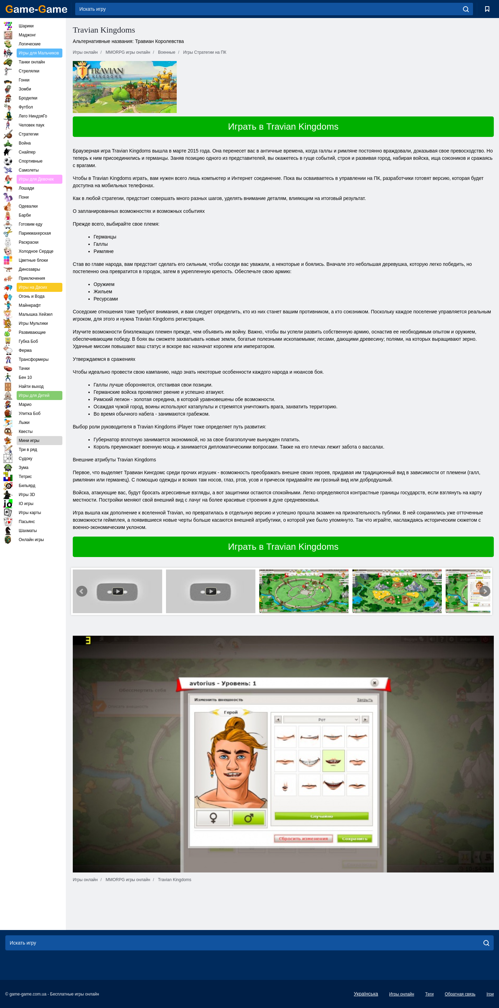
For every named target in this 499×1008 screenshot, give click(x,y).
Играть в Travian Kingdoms (283, 126)
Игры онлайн (401, 994)
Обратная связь (460, 994)
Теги (429, 994)
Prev (81, 591)
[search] (465, 9)
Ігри (490, 994)
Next (484, 591)
